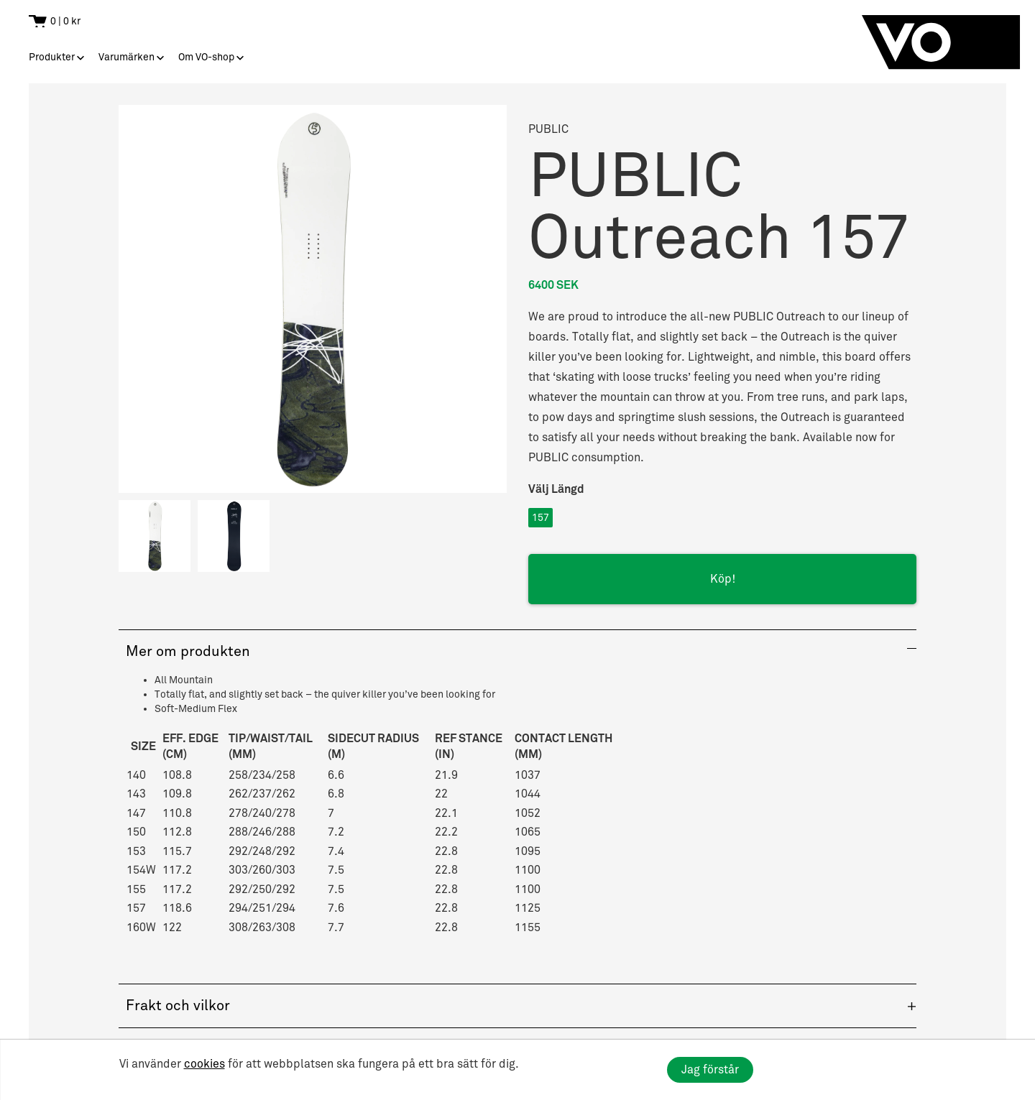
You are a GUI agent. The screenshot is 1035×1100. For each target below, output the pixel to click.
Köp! (722, 579)
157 (540, 518)
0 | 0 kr (65, 21)
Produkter (52, 57)
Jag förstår (710, 1070)
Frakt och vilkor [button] (178, 1006)
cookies (204, 1064)
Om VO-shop (206, 57)
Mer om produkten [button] (188, 651)
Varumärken (126, 57)
